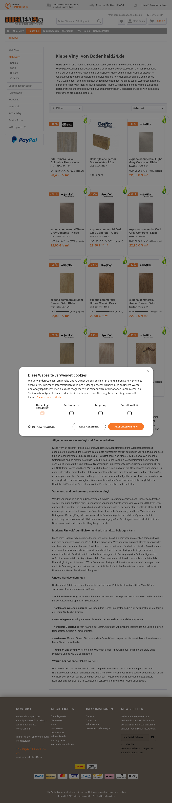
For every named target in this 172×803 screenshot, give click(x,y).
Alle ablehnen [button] (89, 426)
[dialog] (86, 401)
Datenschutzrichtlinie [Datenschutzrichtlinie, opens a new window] (49, 397)
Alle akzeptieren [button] (126, 426)
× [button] (147, 370)
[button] (41, 427)
